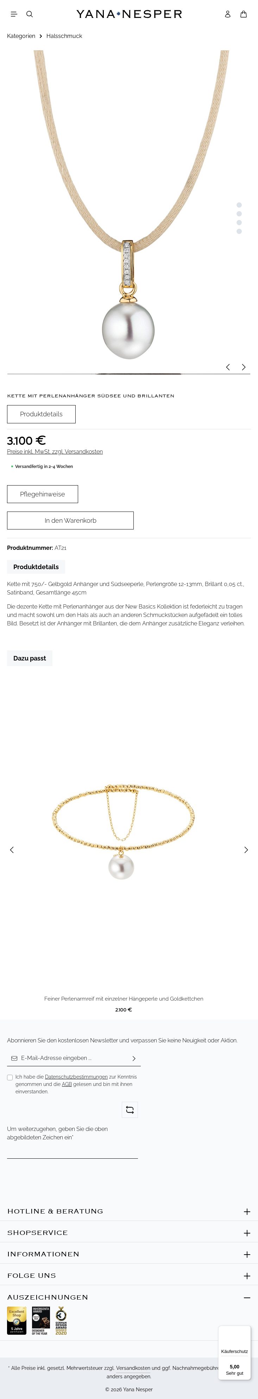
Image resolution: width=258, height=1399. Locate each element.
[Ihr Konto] (228, 14)
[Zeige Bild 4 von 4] (239, 231)
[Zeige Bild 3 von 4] (239, 222)
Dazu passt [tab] (29, 658)
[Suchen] (30, 14)
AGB (67, 1084)
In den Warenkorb (70, 520)
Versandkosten (133, 1368)
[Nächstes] (243, 367)
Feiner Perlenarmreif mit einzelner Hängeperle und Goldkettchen (123, 999)
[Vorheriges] (228, 367)
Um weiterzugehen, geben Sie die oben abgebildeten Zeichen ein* (57, 1133)
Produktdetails (41, 414)
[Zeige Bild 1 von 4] (239, 205)
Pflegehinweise (42, 494)
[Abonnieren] (134, 1058)
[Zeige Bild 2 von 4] (239, 213)
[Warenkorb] (243, 14)
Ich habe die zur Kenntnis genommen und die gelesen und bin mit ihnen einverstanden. (76, 1084)
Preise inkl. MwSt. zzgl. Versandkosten (55, 451)
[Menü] (14, 14)
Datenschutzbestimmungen (76, 1077)
